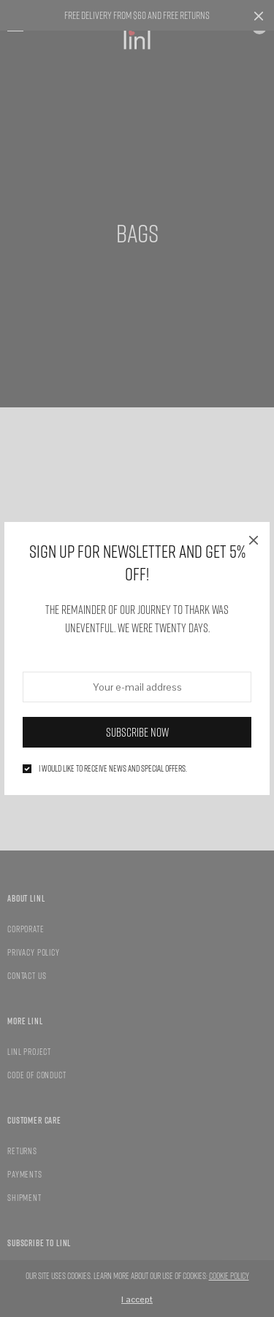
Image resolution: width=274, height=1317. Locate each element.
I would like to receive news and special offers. (113, 768)
